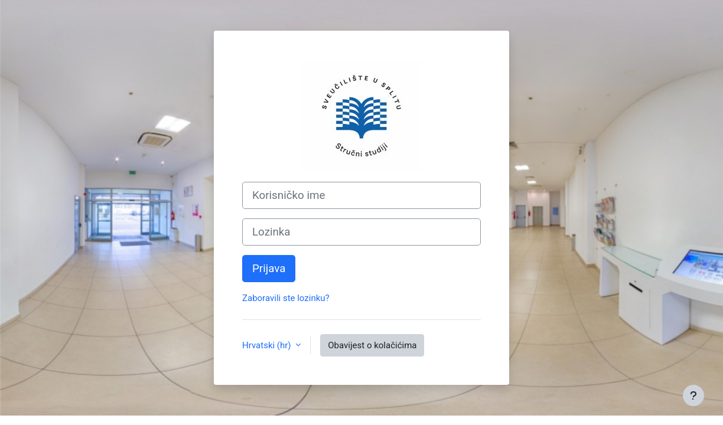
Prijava (268, 268)
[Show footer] (693, 395)
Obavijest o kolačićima (372, 345)
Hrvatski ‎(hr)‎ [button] (267, 345)
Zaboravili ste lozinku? (286, 298)
